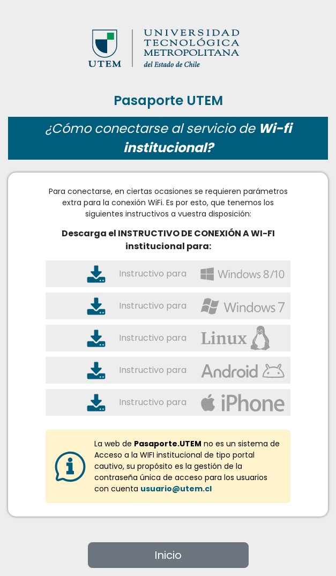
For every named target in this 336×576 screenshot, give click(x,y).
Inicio (168, 555)
